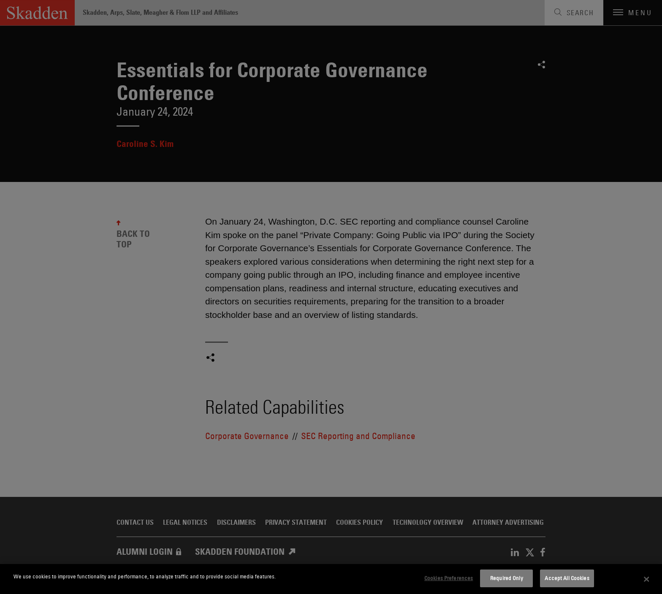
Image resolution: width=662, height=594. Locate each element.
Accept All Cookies (567, 578)
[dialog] (331, 579)
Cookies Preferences (448, 578)
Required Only (506, 578)
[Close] (646, 579)
